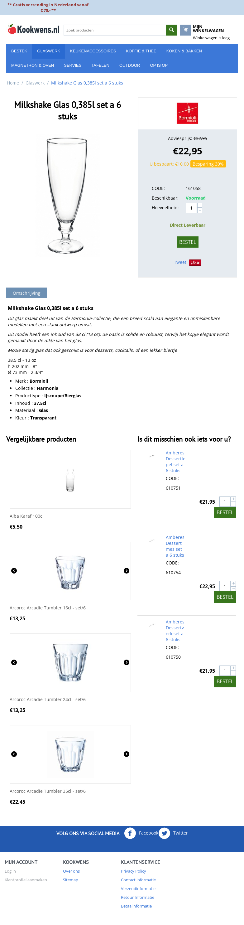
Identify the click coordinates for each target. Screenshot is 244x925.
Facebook (141, 833)
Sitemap (70, 880)
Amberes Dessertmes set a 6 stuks (175, 546)
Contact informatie (138, 880)
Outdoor (129, 65)
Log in (10, 871)
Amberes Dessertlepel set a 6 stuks (175, 461)
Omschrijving (27, 293)
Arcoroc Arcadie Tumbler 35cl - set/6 (48, 791)
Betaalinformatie (136, 906)
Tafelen (100, 65)
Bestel (187, 242)
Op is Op (159, 65)
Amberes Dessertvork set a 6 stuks (175, 630)
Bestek (19, 51)
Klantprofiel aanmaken (26, 880)
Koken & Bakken (184, 51)
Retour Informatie (137, 897)
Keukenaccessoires (93, 51)
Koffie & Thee (141, 51)
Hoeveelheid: (165, 208)
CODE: (158, 188)
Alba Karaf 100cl (27, 516)
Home (13, 83)
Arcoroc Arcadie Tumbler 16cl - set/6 (48, 608)
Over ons (71, 871)
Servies (72, 65)
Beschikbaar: (165, 198)
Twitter (173, 833)
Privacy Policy (133, 871)
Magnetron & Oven (32, 65)
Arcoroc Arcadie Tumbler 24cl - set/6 (48, 699)
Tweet (180, 262)
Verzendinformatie (138, 888)
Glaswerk (48, 51)
